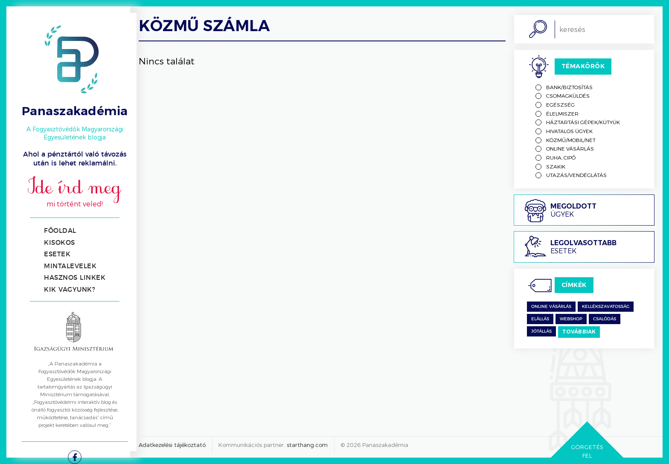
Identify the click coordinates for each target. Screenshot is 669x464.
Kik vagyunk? (69, 290)
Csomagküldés (568, 96)
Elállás (540, 319)
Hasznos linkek (74, 278)
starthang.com (307, 444)
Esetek (57, 254)
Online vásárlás (570, 148)
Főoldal (60, 231)
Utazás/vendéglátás (576, 175)
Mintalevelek (70, 266)
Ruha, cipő (561, 157)
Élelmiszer (562, 113)
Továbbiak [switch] (579, 331)
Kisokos (59, 243)
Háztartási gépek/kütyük (583, 122)
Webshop (571, 319)
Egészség (560, 104)
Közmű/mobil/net (571, 140)
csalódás (604, 319)
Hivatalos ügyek (569, 131)
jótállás (541, 331)
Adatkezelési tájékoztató (172, 444)
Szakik (555, 166)
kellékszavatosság (605, 306)
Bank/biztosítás (569, 87)
